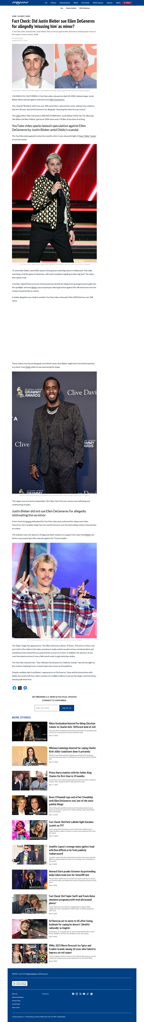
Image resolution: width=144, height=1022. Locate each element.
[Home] (20, 2)
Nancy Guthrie (71, 8)
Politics (53, 3)
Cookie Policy (16, 1004)
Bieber (34, 287)
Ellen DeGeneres (57, 99)
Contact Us (45, 994)
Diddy (27, 367)
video (18, 115)
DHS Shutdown (84, 8)
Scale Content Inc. (32, 974)
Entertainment (65, 3)
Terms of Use (16, 1007)
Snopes (28, 521)
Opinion (109, 3)
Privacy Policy (16, 1000)
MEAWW (14, 974)
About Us (15, 994)
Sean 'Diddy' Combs (87, 136)
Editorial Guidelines (17, 997)
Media (118, 3)
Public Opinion (98, 3)
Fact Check (85, 3)
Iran (61, 8)
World (76, 3)
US (46, 3)
